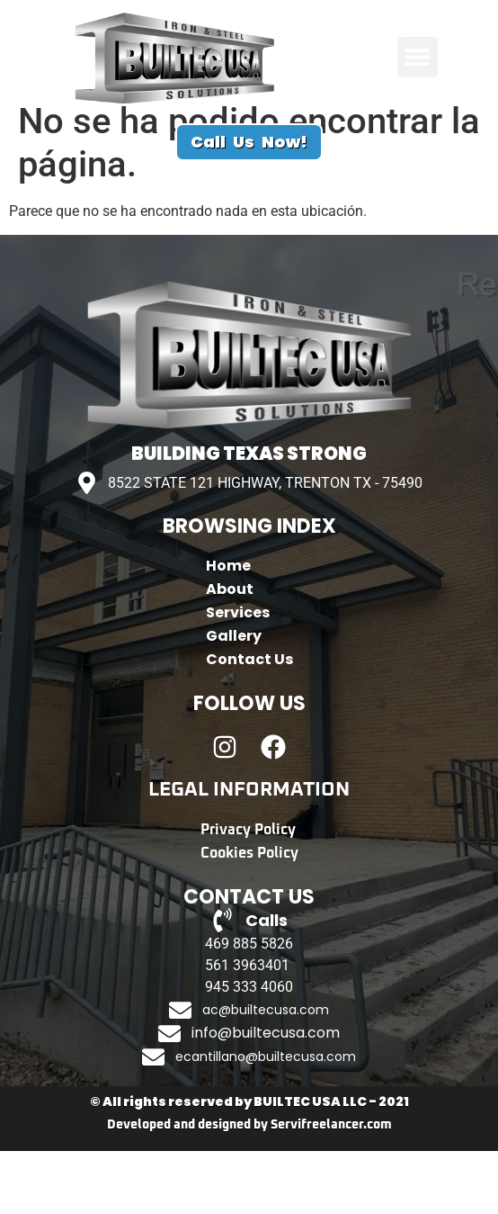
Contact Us (249, 722)
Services (238, 675)
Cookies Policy (249, 916)
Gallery (234, 698)
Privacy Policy (248, 893)
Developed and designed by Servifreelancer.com (249, 1188)
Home (228, 628)
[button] (417, 57)
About (229, 652)
